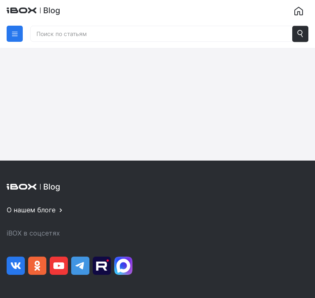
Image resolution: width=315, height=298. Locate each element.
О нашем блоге (31, 210)
